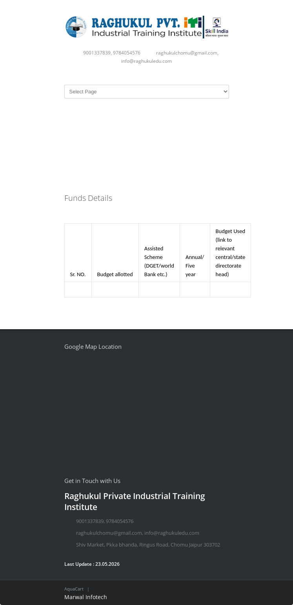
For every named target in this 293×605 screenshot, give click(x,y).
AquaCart (74, 589)
